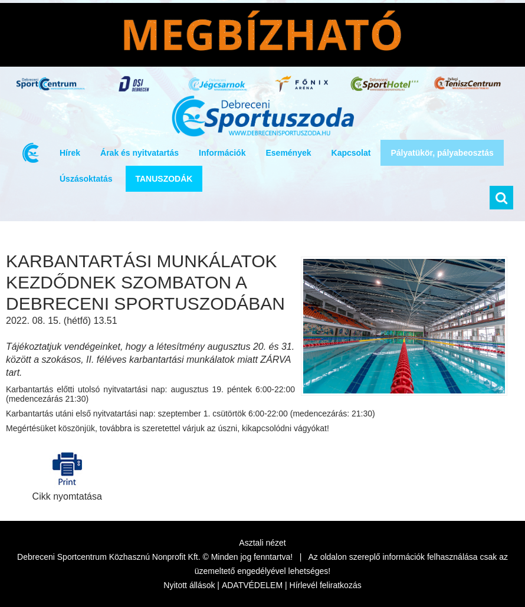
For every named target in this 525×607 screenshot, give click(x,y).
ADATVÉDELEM (252, 585)
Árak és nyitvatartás (139, 153)
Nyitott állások (189, 585)
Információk (222, 153)
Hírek (70, 153)
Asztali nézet (262, 542)
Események (288, 153)
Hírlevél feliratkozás (326, 585)
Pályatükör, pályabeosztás (442, 153)
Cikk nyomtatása (67, 473)
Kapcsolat (351, 153)
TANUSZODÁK (164, 178)
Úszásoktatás (86, 178)
